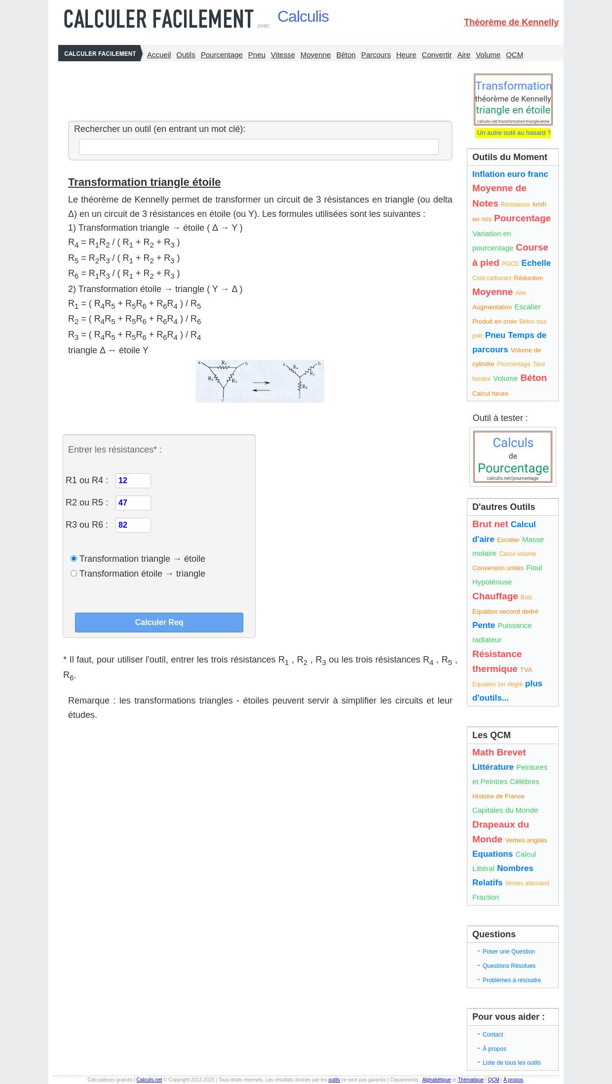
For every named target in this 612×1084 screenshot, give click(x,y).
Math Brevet (499, 752)
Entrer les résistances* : (115, 450)
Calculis (303, 16)
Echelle (536, 263)
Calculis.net (149, 1080)
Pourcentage (222, 54)
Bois (526, 597)
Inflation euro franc (510, 174)
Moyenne (316, 54)
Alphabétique (436, 1080)
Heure (406, 54)
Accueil (159, 54)
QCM (514, 54)
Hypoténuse (492, 582)
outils (334, 1080)
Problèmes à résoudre (512, 980)
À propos (494, 1048)
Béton (345, 54)
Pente (483, 625)
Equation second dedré (505, 611)
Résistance (515, 204)
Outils (185, 54)
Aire (463, 54)
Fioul (534, 567)
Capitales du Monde (505, 810)
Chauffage (495, 596)
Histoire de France (498, 796)
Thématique (471, 1080)
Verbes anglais (526, 840)
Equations (492, 854)
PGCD (510, 263)
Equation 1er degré (497, 684)
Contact (493, 1034)
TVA (526, 669)
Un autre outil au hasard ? (513, 132)
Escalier (527, 306)
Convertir (437, 54)
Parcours (376, 54)
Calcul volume (517, 553)
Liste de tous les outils (512, 1062)
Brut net (490, 524)
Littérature (493, 767)
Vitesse (283, 54)
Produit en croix (494, 321)
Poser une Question (509, 951)
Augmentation (492, 307)
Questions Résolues (509, 965)
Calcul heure (490, 393)
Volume (488, 54)
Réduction (528, 278)
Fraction (485, 897)
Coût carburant (491, 278)
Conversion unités (498, 568)
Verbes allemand (527, 883)
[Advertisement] (257, 88)
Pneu (257, 54)
